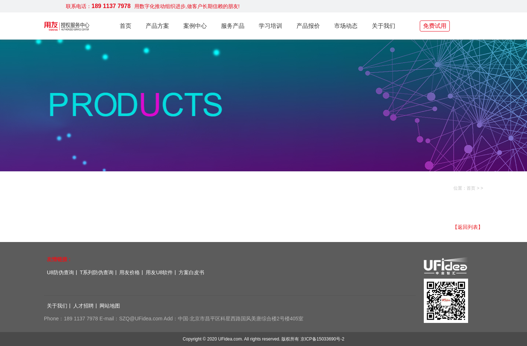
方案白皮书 (191, 272)
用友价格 (129, 272)
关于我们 (383, 26)
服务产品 (232, 26)
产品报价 (308, 26)
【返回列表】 (467, 227)
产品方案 (157, 26)
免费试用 (434, 26)
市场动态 (346, 26)
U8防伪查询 (60, 272)
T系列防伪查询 (97, 272)
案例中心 (195, 26)
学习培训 (270, 26)
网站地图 (110, 306)
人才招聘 (83, 306)
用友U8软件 (159, 272)
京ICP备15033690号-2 (322, 339)
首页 (125, 26)
